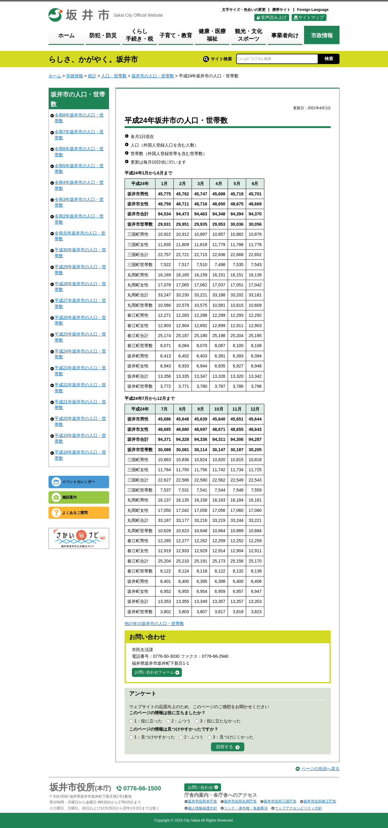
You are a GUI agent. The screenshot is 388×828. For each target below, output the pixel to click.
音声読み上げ (273, 17)
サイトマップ (311, 17)
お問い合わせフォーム (154, 672)
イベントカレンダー (78, 482)
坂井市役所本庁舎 (202, 801)
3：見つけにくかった (233, 737)
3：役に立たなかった (220, 720)
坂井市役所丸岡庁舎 (240, 801)
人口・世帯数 (114, 75)
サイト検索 (217, 58)
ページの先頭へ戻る (320, 768)
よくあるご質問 (75, 513)
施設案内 (69, 497)
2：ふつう (181, 720)
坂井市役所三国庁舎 (280, 801)
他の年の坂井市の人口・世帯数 (154, 623)
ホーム (54, 75)
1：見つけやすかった (154, 737)
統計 (92, 75)
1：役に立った (148, 720)
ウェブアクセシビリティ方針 (298, 808)
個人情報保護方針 (202, 808)
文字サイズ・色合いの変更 (244, 10)
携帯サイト (281, 10)
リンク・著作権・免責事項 (246, 808)
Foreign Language (313, 10)
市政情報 (74, 75)
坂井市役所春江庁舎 (319, 801)
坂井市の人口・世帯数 (153, 75)
